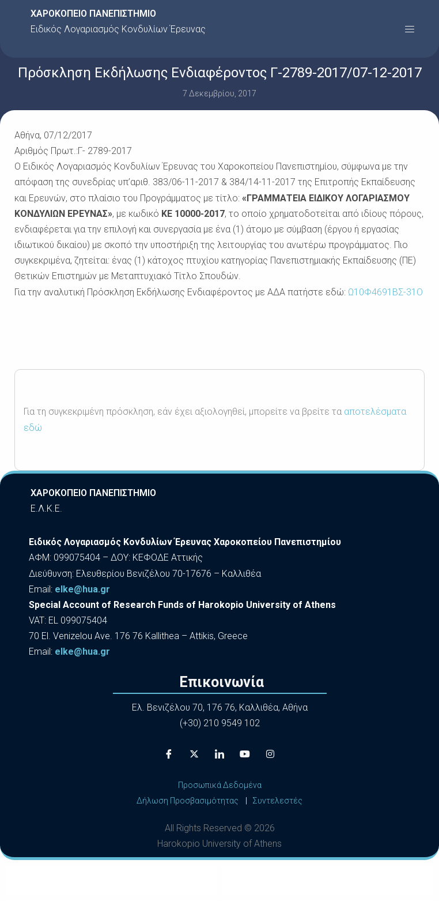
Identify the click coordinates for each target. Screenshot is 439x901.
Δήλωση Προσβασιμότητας (188, 800)
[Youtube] (244, 754)
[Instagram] (270, 754)
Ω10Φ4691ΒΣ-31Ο (385, 292)
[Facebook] (168, 754)
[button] (409, 28)
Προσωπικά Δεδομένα (220, 785)
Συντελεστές (277, 800)
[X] (194, 754)
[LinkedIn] (219, 754)
